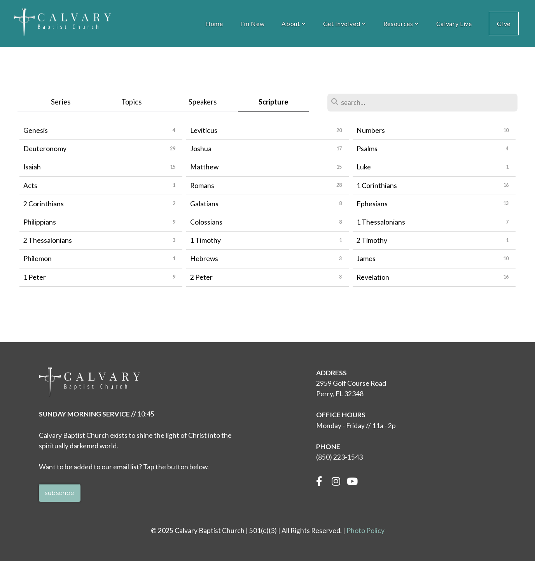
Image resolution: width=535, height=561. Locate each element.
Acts (30, 185)
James (366, 258)
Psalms (367, 149)
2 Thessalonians (47, 240)
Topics (131, 102)
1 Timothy (205, 240)
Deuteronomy (44, 149)
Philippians (39, 222)
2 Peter (201, 277)
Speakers (203, 102)
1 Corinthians (377, 185)
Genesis (35, 130)
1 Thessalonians (381, 222)
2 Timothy (372, 240)
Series (60, 102)
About (293, 23)
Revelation (373, 277)
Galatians (204, 204)
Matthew (204, 167)
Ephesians (372, 204)
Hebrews (204, 258)
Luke (364, 167)
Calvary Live (454, 23)
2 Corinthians (43, 204)
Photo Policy (365, 530)
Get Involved (344, 23)
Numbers (371, 130)
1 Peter (34, 277)
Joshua (201, 149)
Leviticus (203, 130)
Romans (202, 185)
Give (504, 23)
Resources (401, 23)
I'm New (252, 23)
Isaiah (32, 167)
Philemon (37, 258)
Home (214, 23)
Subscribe (60, 493)
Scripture (273, 102)
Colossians (206, 222)
